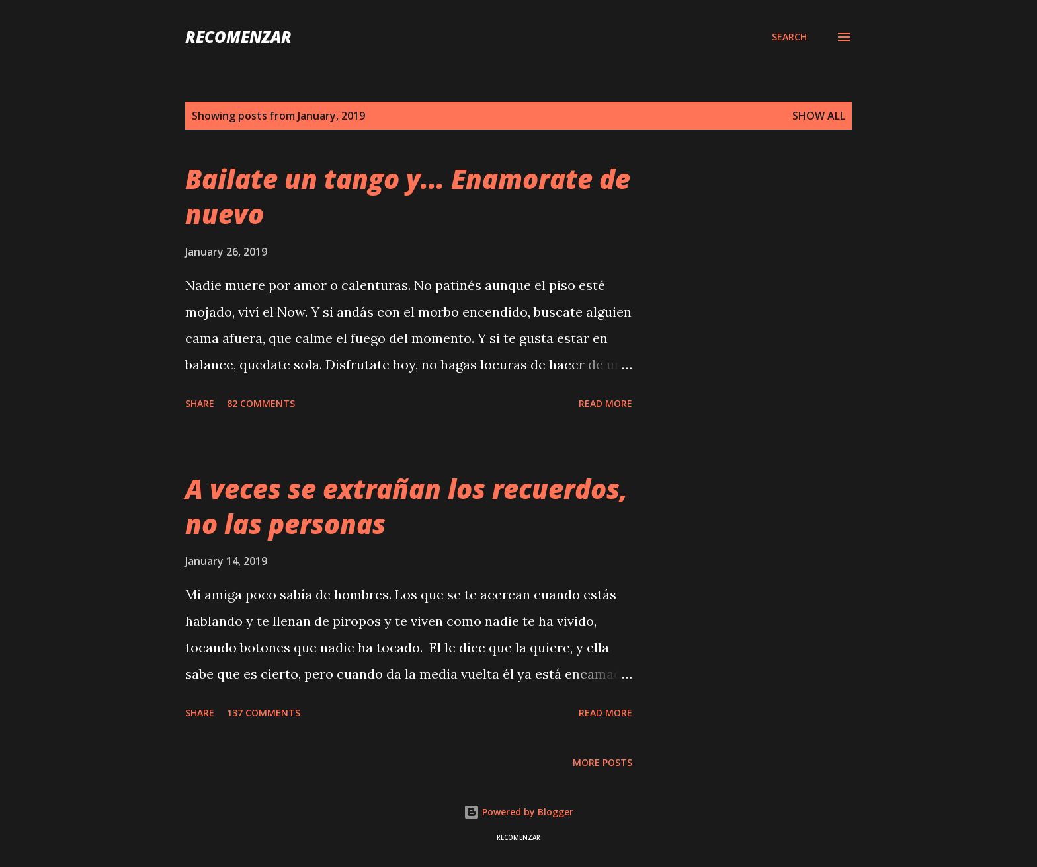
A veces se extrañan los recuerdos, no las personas (406, 506)
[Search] (789, 37)
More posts (602, 762)
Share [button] (199, 403)
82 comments (261, 403)
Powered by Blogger (518, 812)
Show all (818, 115)
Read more (605, 403)
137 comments (263, 712)
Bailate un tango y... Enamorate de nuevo (407, 196)
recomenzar (238, 37)
